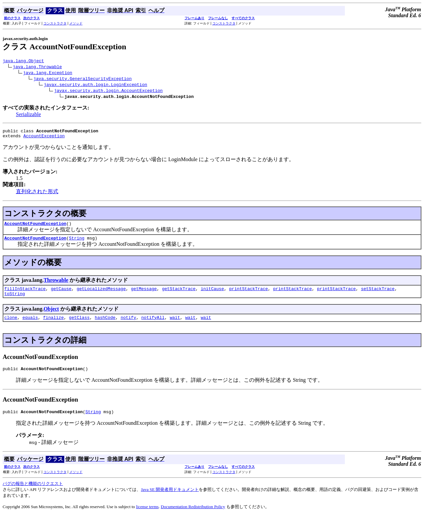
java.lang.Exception (47, 73)
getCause (61, 294)
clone (10, 325)
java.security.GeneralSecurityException (82, 79)
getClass (79, 325)
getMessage (144, 294)
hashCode (105, 325)
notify (128, 325)
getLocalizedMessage (101, 294)
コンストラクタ (55, 23)
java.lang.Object (23, 62)
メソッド (75, 23)
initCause (212, 294)
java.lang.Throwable (37, 67)
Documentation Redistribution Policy (193, 516)
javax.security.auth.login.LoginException (95, 85)
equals (30, 325)
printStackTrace (248, 294)
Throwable (56, 285)
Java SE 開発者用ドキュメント (170, 499)
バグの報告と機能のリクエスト (33, 493)
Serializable (28, 115)
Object (51, 316)
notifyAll (153, 325)
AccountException (44, 139)
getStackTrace (178, 294)
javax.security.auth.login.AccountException (108, 91)
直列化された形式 (37, 194)
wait (175, 325)
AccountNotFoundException (35, 227)
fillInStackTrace (25, 294)
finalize (53, 325)
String (76, 243)
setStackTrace (378, 294)
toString (14, 300)
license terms (147, 516)
